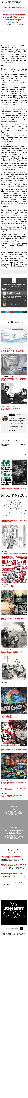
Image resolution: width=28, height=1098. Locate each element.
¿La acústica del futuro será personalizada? (10, 408)
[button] (25, 454)
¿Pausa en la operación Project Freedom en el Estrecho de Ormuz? (14, 521)
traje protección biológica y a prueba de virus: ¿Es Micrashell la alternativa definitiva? (13, 380)
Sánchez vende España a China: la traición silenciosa (13, 890)
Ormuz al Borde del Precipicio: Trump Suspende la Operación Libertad (11, 652)
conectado (16, 444)
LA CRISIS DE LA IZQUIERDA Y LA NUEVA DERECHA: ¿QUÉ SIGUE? (11, 795)
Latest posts (18, 414)
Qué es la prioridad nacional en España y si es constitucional (14, 553)
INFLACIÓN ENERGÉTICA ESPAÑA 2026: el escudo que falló (12, 874)
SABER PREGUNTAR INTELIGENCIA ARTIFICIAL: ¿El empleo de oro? (13, 789)
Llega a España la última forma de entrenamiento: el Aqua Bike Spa (12, 350)
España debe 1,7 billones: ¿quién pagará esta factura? (14, 882)
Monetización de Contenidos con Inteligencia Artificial (14, 750)
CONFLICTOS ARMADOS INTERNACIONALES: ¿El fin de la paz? (14, 783)
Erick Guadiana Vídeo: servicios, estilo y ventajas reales (12, 857)
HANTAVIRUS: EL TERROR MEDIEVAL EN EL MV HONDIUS (13, 619)
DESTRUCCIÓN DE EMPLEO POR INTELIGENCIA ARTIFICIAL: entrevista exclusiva (13, 865)
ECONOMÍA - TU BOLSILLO (15, 24)
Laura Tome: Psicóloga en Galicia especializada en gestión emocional (11, 684)
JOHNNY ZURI (12, 414)
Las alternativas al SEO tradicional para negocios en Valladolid (12, 586)
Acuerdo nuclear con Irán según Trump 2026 (13, 488)
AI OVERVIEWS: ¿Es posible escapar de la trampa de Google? (12, 717)
